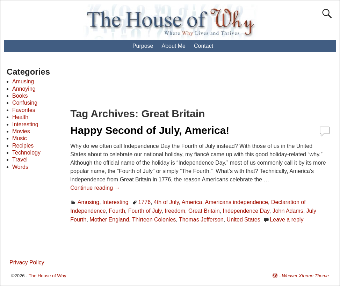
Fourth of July (145, 211)
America (192, 202)
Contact (203, 46)
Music (19, 138)
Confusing (24, 103)
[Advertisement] (200, 83)
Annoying (24, 89)
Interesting (115, 202)
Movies (21, 131)
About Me (173, 46)
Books (20, 96)
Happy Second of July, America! (149, 130)
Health (20, 117)
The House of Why (47, 275)
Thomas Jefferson (201, 220)
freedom (175, 211)
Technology (26, 153)
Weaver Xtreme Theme (305, 275)
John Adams (288, 211)
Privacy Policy (26, 262)
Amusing (88, 202)
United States (243, 220)
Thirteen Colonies (154, 220)
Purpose (142, 46)
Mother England (109, 220)
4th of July (166, 202)
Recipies (23, 146)
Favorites (23, 110)
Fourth (117, 211)
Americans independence (236, 202)
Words (20, 167)
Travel (20, 160)
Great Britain (204, 211)
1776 (144, 202)
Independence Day (246, 211)
